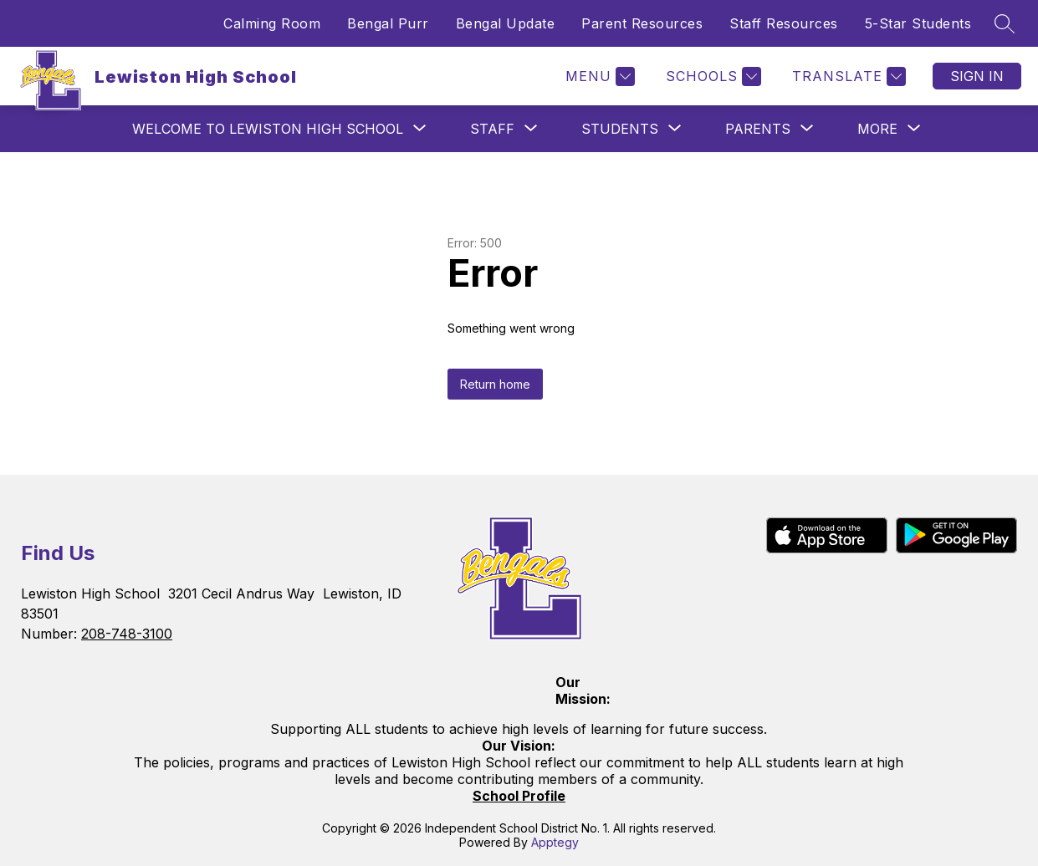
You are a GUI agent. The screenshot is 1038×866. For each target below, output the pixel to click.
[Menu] (598, 76)
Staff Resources (783, 23)
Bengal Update (505, 23)
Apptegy (555, 842)
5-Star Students (918, 23)
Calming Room (271, 23)
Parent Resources (642, 23)
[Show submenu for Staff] (492, 129)
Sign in (977, 76)
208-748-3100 (126, 633)
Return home (495, 384)
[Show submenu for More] (877, 129)
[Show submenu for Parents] (757, 129)
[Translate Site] (847, 76)
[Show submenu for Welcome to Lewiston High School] (267, 129)
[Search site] (1005, 23)
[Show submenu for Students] (619, 129)
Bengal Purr (388, 23)
